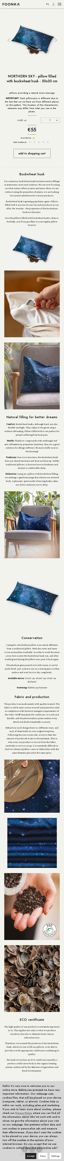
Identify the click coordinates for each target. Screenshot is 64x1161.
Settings (55, 1156)
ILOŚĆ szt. (22, 120)
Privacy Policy (23, 1113)
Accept (31, 1156)
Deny (43, 1156)
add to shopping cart (32, 153)
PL (47, 4)
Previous (8, 40)
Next (55, 40)
